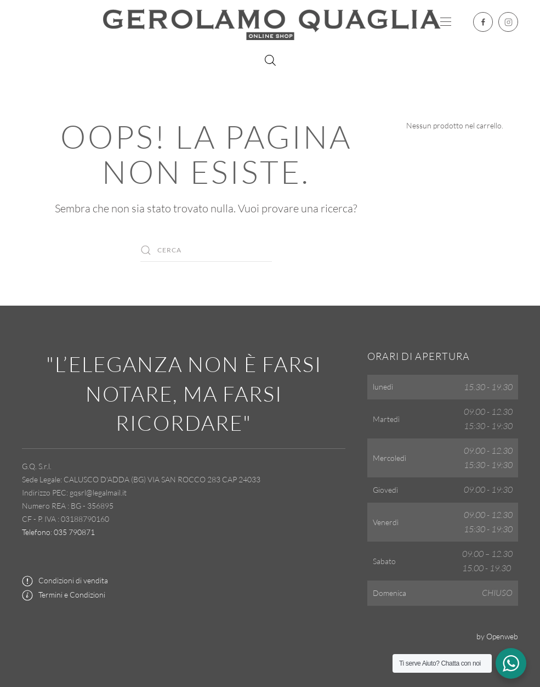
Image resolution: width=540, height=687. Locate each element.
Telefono (36, 532)
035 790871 (74, 532)
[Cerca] (206, 250)
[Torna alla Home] (270, 22)
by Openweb (497, 636)
